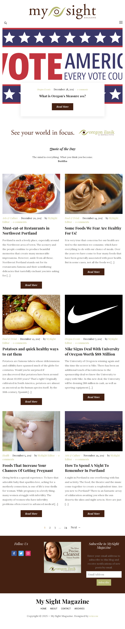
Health (5, 461)
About (53, 615)
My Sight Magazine (62, 607)
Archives (79, 615)
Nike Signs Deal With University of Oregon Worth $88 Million (92, 358)
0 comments (83, 95)
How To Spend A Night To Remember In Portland (87, 474)
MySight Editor (46, 461)
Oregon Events (43, 95)
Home (44, 615)
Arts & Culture (10, 224)
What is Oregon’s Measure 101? (62, 101)
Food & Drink (72, 224)
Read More (62, 113)
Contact (66, 615)
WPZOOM (94, 622)
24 (65, 533)
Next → (76, 533)
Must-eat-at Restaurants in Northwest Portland (25, 237)
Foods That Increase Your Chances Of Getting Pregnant (27, 474)
